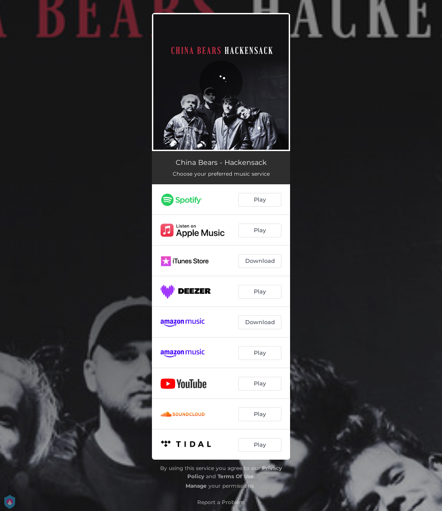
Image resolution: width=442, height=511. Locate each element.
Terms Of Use (236, 476)
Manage (196, 486)
